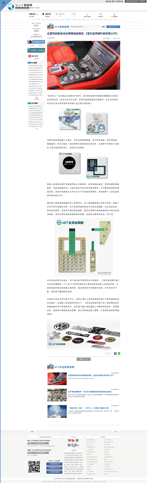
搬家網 (79, 19)
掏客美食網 (107, 444)
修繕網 (56, 19)
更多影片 (36, 58)
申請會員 (49, 15)
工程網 (43, 19)
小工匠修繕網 (90, 471)
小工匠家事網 (114, 16)
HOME (32, 431)
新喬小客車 (107, 449)
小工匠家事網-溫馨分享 (54, 472)
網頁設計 (89, 481)
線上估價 (34, 15)
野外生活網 (61, 19)
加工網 (52, 19)
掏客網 (109, 19)
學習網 (92, 19)
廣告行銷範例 (87, 16)
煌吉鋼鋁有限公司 (91, 474)
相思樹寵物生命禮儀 (92, 459)
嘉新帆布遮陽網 (90, 439)
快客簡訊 (89, 454)
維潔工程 (106, 452)
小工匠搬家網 (90, 449)
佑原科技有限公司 (108, 439)
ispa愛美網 (107, 454)
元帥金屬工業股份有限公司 (111, 471)
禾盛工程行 (89, 444)
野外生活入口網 (90, 442)
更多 (37, 97)
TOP (115, 431)
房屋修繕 (64, 481)
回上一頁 (85, 359)
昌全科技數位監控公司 (92, 457)
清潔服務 (68, 19)
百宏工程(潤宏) (90, 464)
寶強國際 (89, 466)
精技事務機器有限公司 (92, 461)
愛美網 (96, 19)
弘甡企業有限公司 (108, 469)
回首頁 (6, 5)
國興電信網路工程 (108, 442)
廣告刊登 (100, 16)
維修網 (87, 19)
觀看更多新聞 (114, 26)
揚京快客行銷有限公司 (84, 478)
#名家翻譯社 (107, 464)
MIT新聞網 (73, 19)
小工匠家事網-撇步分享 (54, 464)
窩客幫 (38, 19)
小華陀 (114, 19)
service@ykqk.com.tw (49, 446)
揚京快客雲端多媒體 (109, 447)
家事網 (47, 19)
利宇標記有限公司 (91, 452)
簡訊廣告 (89, 469)
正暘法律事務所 (108, 457)
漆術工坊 (106, 474)
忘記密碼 (32, 45)
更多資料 (36, 99)
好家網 (105, 19)
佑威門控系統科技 (108, 461)
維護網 (59, 481)
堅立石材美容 (107, 466)
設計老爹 (34, 19)
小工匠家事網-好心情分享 (54, 468)
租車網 (83, 19)
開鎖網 (101, 19)
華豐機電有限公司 (91, 447)
